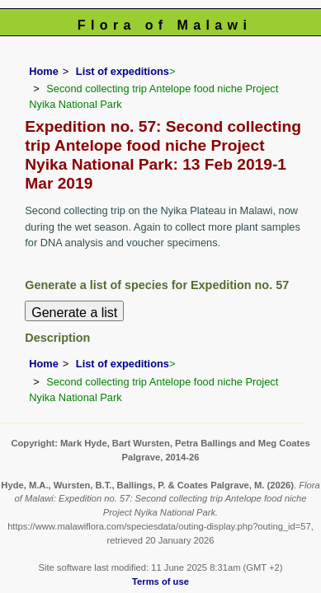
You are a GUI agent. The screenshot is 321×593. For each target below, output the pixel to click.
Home (44, 71)
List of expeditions (122, 71)
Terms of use (160, 581)
